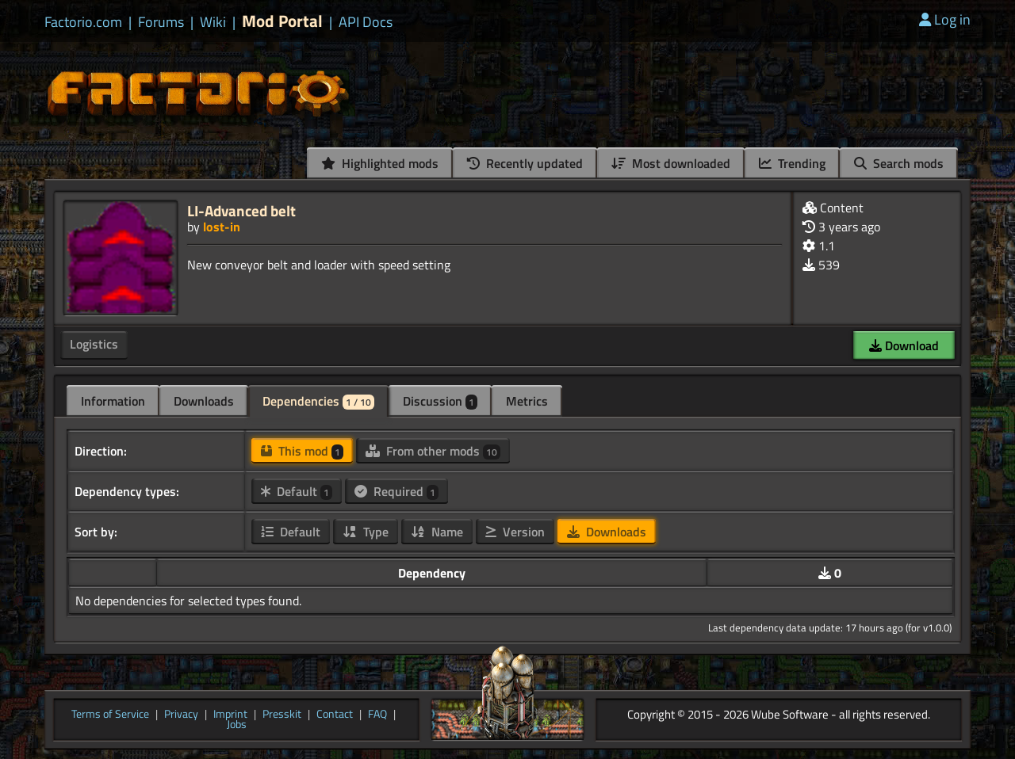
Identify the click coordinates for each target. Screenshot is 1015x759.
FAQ (377, 714)
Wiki (213, 22)
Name (437, 531)
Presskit (281, 714)
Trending (792, 163)
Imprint (230, 714)
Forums (161, 22)
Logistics (94, 343)
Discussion (440, 400)
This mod (302, 450)
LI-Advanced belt (241, 210)
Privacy (181, 714)
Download (904, 345)
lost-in (221, 226)
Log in (945, 19)
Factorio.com (83, 22)
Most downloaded (670, 163)
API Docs (366, 22)
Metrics (527, 400)
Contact (334, 714)
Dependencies (318, 400)
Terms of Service (110, 714)
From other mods (433, 450)
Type (366, 531)
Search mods (899, 163)
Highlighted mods (380, 163)
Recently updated (525, 163)
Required (396, 491)
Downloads (204, 400)
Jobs (237, 724)
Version (515, 531)
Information (113, 400)
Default (296, 491)
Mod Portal (282, 21)
